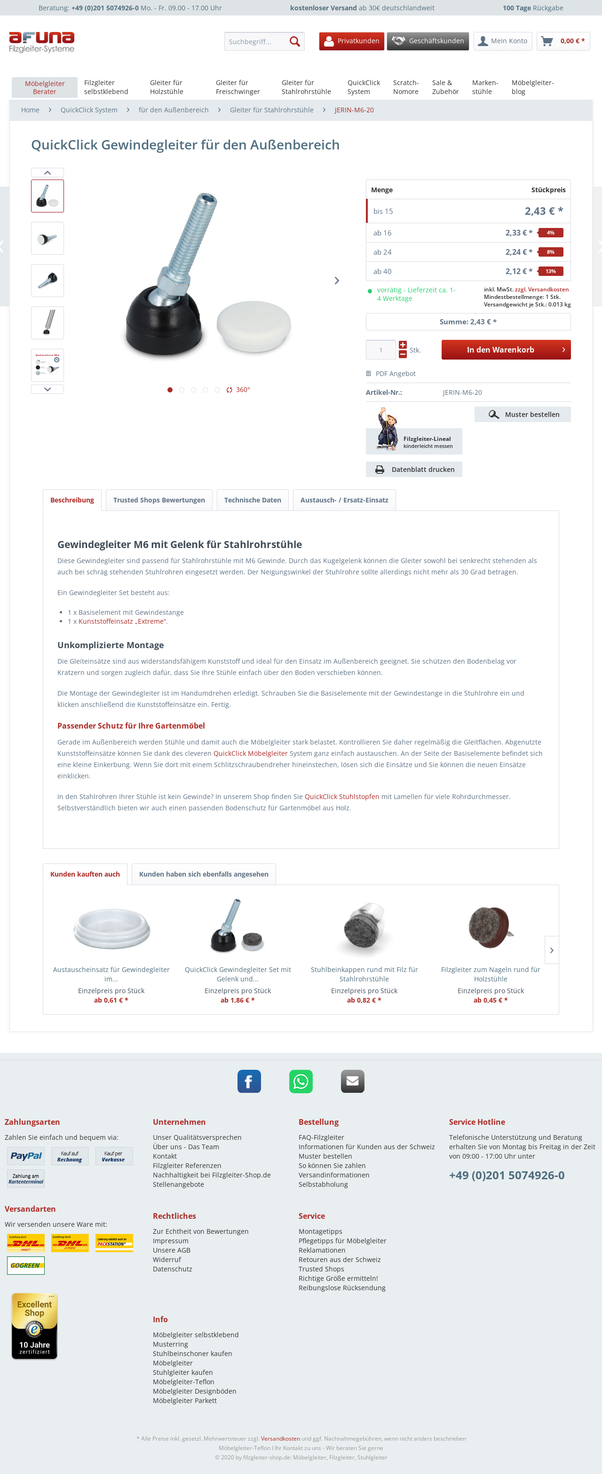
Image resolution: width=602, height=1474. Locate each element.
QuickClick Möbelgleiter (251, 753)
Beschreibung (72, 499)
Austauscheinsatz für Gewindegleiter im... (111, 974)
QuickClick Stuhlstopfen (342, 796)
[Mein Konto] (503, 41)
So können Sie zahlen (332, 1165)
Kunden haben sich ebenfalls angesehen (204, 874)
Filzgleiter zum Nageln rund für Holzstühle (490, 974)
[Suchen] (295, 41)
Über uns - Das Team (186, 1146)
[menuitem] (267, 41)
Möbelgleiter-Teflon (183, 1381)
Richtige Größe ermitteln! (338, 1278)
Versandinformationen (334, 1174)
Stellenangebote (178, 1184)
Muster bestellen (532, 414)
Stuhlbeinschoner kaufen (192, 1353)
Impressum (171, 1240)
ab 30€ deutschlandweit (362, 7)
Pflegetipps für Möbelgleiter (343, 1240)
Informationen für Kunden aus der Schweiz (367, 1146)
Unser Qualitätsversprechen (197, 1137)
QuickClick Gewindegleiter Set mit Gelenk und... (238, 974)
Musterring (170, 1344)
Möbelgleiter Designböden (195, 1391)
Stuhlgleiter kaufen (183, 1372)
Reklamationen (322, 1250)
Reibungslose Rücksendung (342, 1287)
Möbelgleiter (173, 1362)
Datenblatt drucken (423, 469)
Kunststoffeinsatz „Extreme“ (122, 621)
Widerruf (167, 1259)
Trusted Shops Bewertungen (159, 499)
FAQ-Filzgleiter (321, 1137)
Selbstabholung (323, 1184)
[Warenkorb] (563, 41)
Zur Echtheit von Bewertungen (201, 1231)
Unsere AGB (171, 1250)
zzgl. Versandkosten (542, 289)
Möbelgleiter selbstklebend (196, 1334)
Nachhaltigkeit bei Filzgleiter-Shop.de (212, 1174)
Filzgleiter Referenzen (187, 1165)
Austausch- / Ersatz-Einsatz (344, 499)
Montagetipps (320, 1231)
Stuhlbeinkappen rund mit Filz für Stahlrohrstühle (364, 974)
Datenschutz (172, 1268)
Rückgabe (533, 7)
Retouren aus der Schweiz (340, 1259)
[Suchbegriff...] (264, 41)
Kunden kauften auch (85, 874)
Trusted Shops (321, 1268)
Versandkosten (280, 1439)
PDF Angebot (391, 373)
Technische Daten (252, 499)
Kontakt (165, 1156)
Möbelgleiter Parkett (185, 1400)
